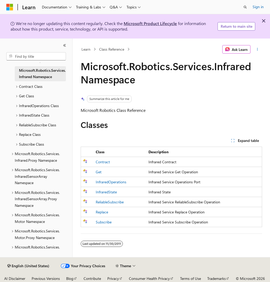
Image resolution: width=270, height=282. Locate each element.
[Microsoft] (9, 7)
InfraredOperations (111, 181)
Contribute (92, 278)
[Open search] (245, 7)
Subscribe (104, 221)
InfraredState (106, 191)
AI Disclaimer (14, 278)
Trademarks (216, 278)
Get (99, 171)
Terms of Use (190, 278)
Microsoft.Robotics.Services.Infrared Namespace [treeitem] (42, 73)
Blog (69, 278)
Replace (102, 211)
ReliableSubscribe (110, 201)
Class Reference (111, 49)
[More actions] (257, 49)
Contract (103, 161)
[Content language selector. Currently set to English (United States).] (28, 266)
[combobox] (36, 56)
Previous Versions (46, 278)
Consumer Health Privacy (149, 278)
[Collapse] (64, 45)
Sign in (258, 6)
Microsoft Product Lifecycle (150, 23)
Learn (85, 49)
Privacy (113, 278)
